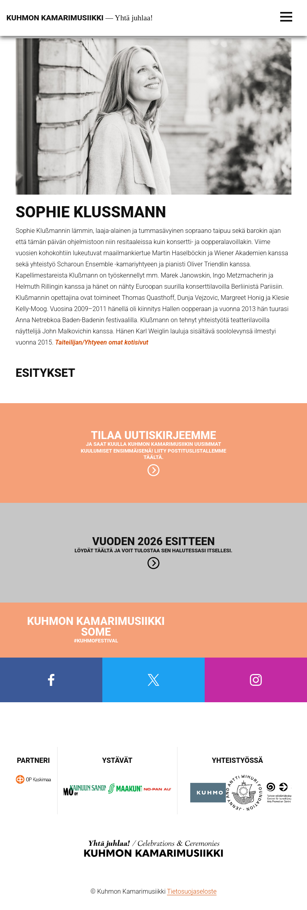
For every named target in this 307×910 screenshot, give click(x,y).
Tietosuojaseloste (192, 891)
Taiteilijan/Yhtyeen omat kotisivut (101, 342)
